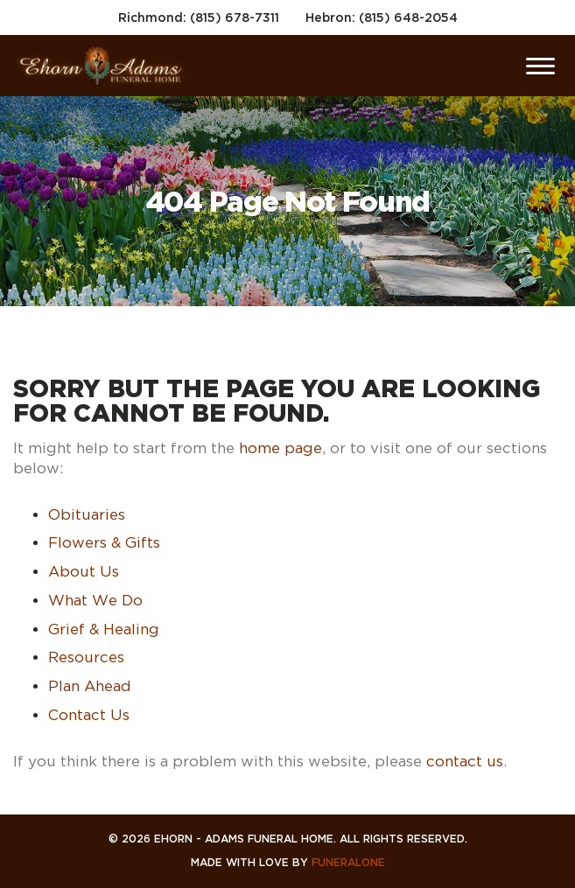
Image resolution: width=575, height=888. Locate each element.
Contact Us (89, 715)
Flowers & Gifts (104, 542)
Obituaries (86, 514)
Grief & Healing (103, 629)
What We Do (95, 600)
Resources (86, 657)
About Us (83, 571)
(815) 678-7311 (234, 17)
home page (280, 448)
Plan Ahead (89, 686)
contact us (464, 761)
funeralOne (348, 862)
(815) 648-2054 (408, 17)
